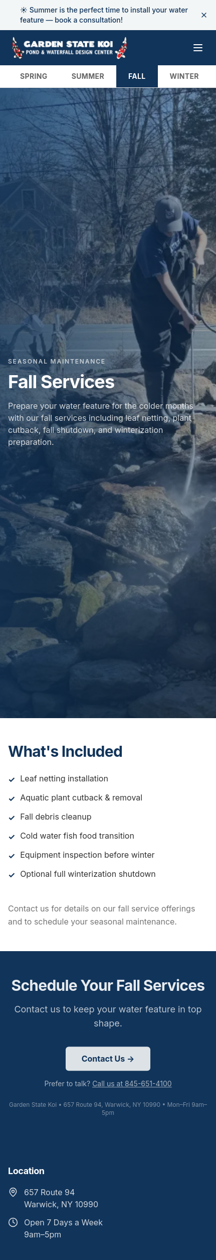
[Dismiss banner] (204, 15)
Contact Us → (108, 1060)
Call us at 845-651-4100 (132, 1085)
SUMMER (88, 76)
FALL (137, 76)
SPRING (34, 76)
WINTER (184, 76)
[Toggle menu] (198, 48)
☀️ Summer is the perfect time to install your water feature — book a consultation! (104, 15)
